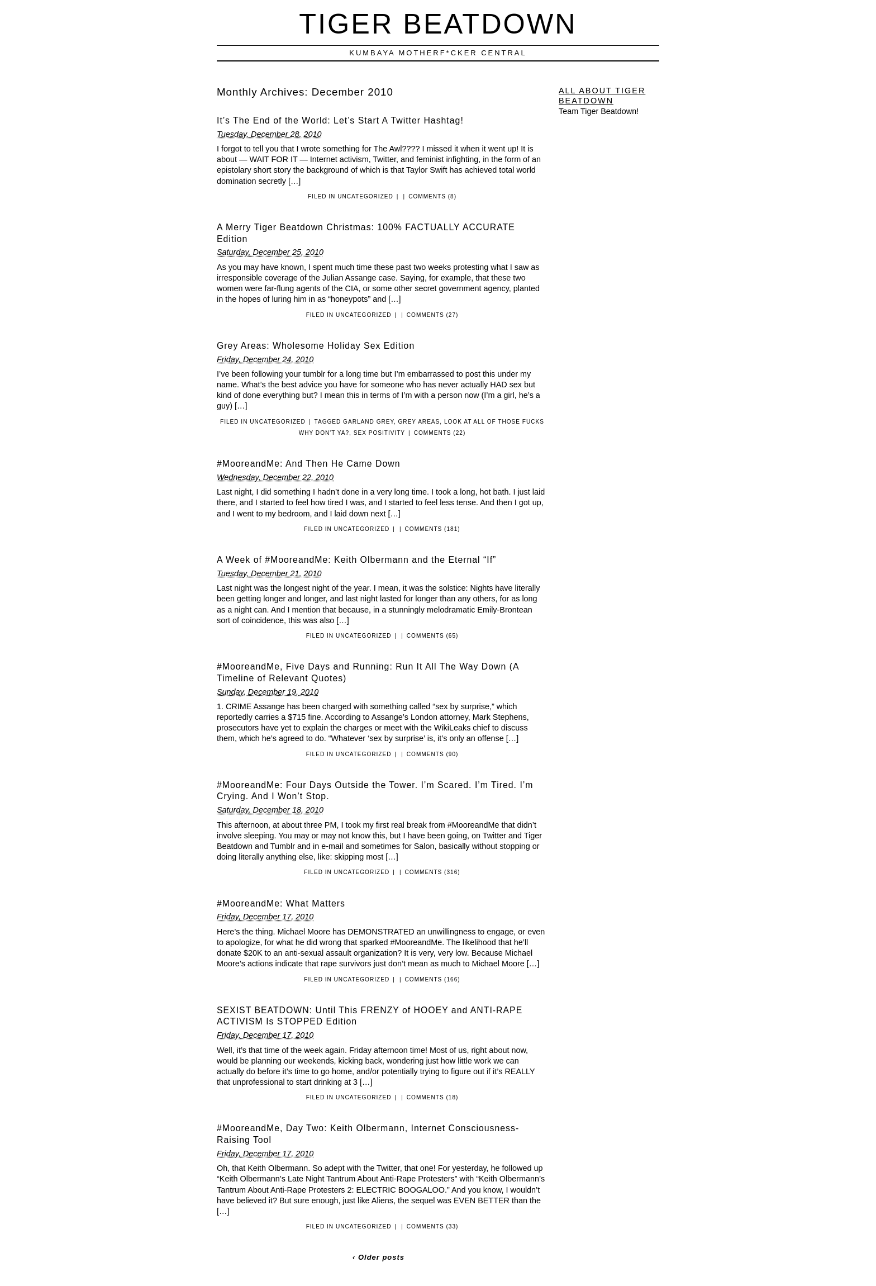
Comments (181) (432, 529)
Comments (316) (432, 872)
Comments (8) (432, 196)
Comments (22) (440, 433)
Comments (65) (433, 636)
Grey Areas (419, 422)
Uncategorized (365, 196)
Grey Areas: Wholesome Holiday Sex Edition (316, 345)
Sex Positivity (379, 433)
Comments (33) (433, 1226)
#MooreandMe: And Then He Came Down (308, 463)
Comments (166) (432, 979)
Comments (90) (433, 754)
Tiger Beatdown (438, 24)
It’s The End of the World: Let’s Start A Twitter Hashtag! (340, 120)
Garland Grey (368, 422)
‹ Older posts (378, 1257)
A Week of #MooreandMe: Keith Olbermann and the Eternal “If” (356, 559)
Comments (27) (433, 315)
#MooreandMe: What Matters (281, 903)
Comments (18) (433, 1097)
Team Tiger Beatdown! (599, 111)
